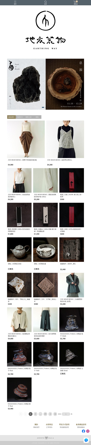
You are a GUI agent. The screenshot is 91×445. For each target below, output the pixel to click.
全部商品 (49, 424)
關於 (36, 424)
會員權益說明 (81, 424)
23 (45, 414)
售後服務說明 (64, 427)
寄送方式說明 (64, 424)
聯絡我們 (36, 427)
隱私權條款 (81, 427)
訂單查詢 (49, 427)
